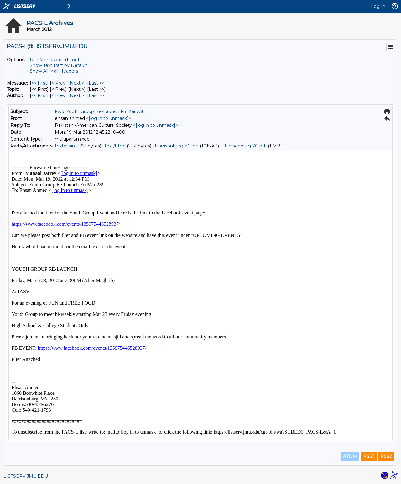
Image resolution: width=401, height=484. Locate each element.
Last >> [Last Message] (96, 83)
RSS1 (368, 456)
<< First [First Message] (39, 83)
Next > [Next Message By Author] (77, 95)
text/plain (65, 146)
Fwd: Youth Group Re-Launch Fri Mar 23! (99, 111)
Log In (378, 6)
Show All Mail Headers (54, 71)
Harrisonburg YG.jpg (177, 146)
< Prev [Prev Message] (58, 83)
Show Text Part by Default (58, 65)
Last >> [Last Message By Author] (96, 95)
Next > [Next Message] (77, 83)
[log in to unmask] (108, 118)
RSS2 (386, 456)
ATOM (350, 456)
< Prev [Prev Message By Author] (58, 95)
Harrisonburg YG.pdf (244, 146)
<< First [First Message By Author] (39, 95)
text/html (115, 146)
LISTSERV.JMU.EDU (25, 476)
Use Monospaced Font (55, 60)
